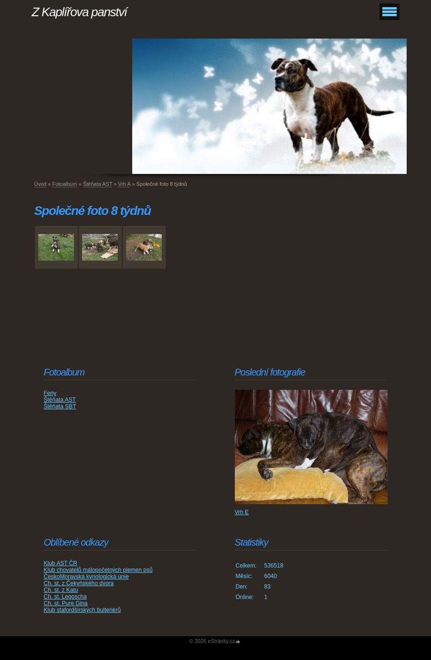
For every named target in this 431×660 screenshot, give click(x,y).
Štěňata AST (98, 184)
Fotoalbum (64, 184)
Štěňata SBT (60, 406)
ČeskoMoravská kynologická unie (86, 576)
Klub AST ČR (60, 563)
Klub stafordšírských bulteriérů (82, 610)
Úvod (40, 184)
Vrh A (124, 184)
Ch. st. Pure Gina (66, 603)
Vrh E (242, 512)
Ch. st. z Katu (61, 590)
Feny (50, 393)
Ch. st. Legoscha (65, 596)
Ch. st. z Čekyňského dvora (79, 583)
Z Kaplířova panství (79, 12)
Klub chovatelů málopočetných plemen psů (98, 570)
